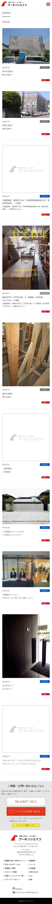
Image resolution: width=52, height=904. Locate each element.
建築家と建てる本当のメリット (15, 861)
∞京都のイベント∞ (10, 595)
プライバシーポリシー (12, 879)
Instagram (17, 889)
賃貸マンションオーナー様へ (15, 876)
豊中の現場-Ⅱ (8, 71)
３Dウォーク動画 (11, 872)
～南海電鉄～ (7, 469)
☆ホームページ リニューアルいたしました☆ (21, 760)
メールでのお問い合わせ (26, 811)
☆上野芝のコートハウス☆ (13, 532)
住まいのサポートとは (12, 864)
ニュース (32, 864)
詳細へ (45, 80)
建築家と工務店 (10, 868)
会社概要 (32, 868)
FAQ (30, 876)
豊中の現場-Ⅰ (8, 394)
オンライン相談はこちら (26, 825)
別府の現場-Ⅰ (8, 125)
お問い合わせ (33, 872)
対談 (30, 879)
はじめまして (7, 685)
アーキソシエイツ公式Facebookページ (27, 892)
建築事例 (32, 861)
